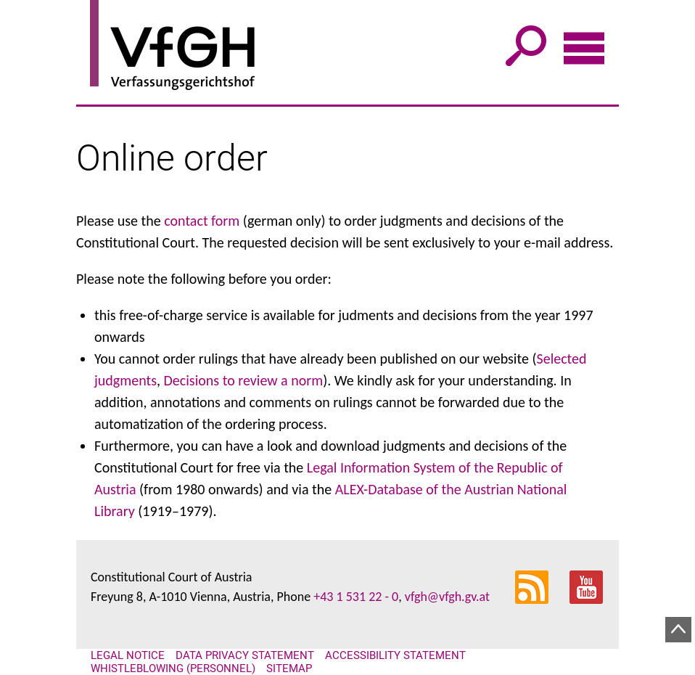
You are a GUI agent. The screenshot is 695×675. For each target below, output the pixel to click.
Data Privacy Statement (245, 655)
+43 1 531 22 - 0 (355, 597)
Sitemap (289, 668)
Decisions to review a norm (244, 380)
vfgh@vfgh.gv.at (447, 597)
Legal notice (128, 655)
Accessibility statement (395, 655)
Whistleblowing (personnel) (173, 668)
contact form (201, 220)
